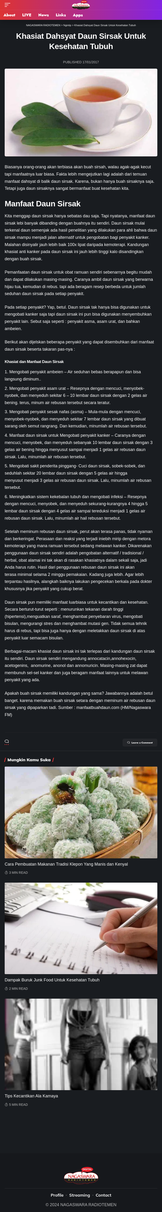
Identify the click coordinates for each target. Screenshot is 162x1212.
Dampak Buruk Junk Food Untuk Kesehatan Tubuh (52, 980)
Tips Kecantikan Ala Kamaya (31, 1096)
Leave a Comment (140, 743)
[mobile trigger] (9, 5)
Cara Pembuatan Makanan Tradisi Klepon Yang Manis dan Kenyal (66, 864)
